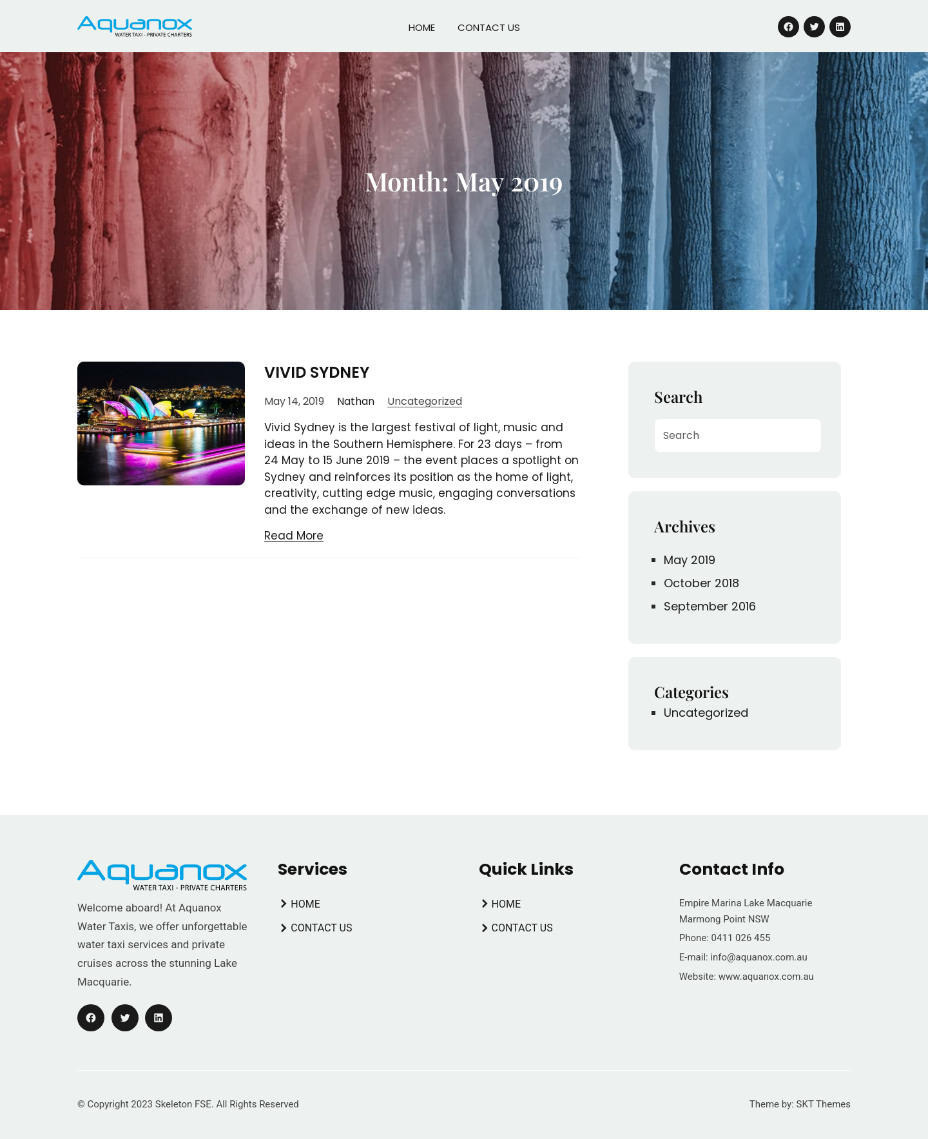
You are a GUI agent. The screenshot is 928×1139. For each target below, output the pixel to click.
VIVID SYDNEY (316, 372)
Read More (294, 535)
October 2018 (701, 583)
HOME (422, 27)
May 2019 (689, 560)
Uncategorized (424, 401)
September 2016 (710, 606)
